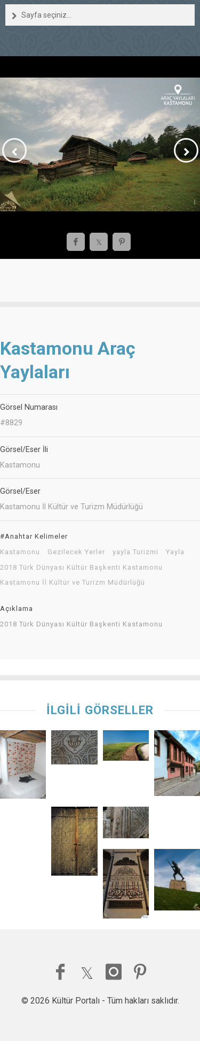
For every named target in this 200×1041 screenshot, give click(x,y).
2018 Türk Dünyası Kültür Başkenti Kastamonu (81, 567)
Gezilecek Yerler (76, 552)
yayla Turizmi (135, 552)
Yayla (175, 552)
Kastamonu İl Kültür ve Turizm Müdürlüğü (72, 582)
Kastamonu (20, 552)
